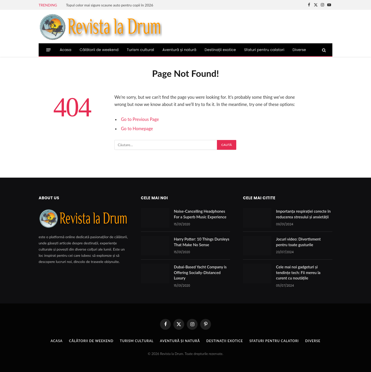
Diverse (299, 49)
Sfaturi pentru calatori (264, 49)
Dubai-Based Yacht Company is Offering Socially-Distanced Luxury (200, 272)
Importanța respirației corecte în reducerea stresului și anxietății (303, 214)
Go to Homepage (137, 128)
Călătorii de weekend (99, 49)
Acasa (65, 49)
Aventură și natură (179, 49)
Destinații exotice (220, 49)
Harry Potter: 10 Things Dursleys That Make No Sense (201, 242)
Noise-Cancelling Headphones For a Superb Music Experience (200, 214)
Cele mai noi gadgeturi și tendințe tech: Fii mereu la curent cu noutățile (298, 272)
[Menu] (48, 50)
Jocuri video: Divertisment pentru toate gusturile (298, 242)
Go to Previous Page (140, 119)
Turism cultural (140, 49)
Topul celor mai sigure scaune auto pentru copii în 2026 (109, 5)
